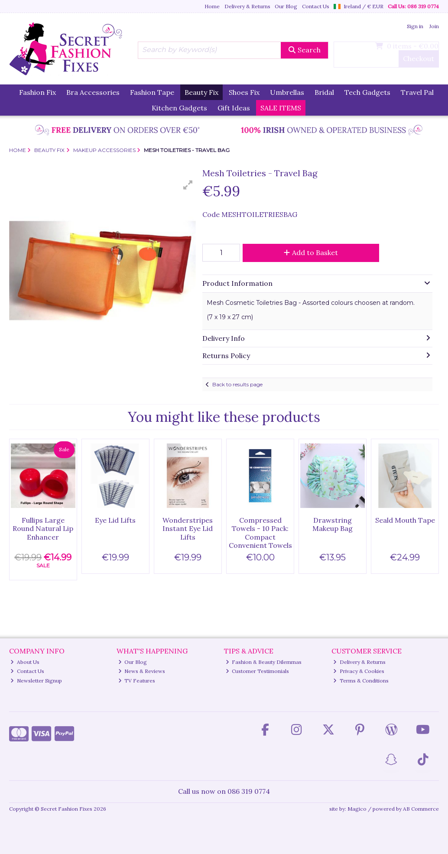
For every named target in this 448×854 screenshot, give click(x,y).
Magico (357, 808)
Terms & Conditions (361, 680)
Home (212, 6)
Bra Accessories (93, 92)
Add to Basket (311, 252)
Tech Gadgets (367, 92)
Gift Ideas (234, 108)
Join (434, 26)
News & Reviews (142, 671)
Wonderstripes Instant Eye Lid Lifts (187, 528)
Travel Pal (417, 92)
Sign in (415, 26)
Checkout (418, 58)
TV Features (137, 680)
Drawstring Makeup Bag (332, 524)
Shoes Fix (244, 92)
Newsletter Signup (36, 680)
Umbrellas (287, 92)
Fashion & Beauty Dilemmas (264, 662)
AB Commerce (421, 808)
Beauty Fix (201, 92)
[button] (188, 185)
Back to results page (237, 384)
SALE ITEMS (280, 108)
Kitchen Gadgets (179, 108)
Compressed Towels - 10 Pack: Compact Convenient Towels (260, 533)
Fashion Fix (37, 92)
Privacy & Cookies (358, 671)
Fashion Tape (152, 92)
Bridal (324, 92)
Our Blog (286, 6)
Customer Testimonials (257, 671)
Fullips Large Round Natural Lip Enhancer (43, 528)
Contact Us (315, 6)
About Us (24, 662)
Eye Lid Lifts (115, 520)
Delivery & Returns (247, 6)
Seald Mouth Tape (405, 520)
